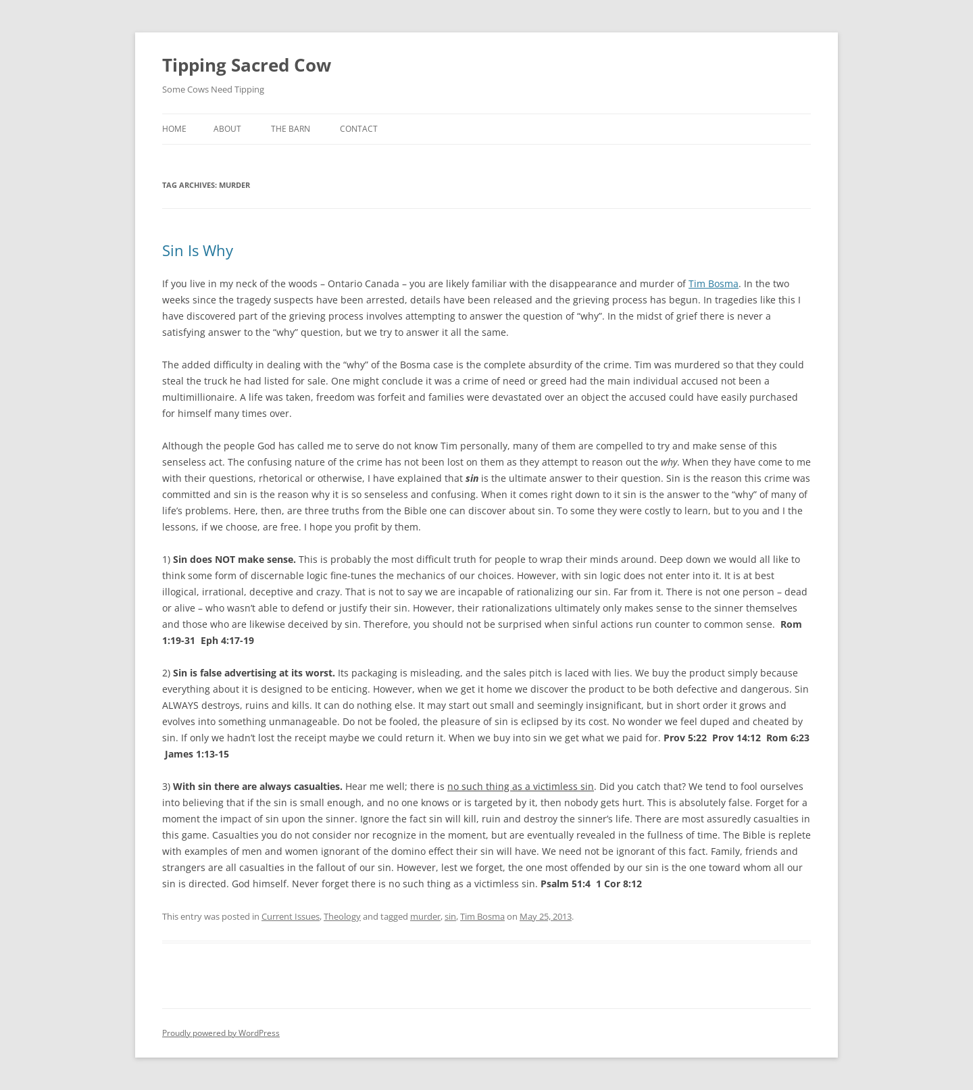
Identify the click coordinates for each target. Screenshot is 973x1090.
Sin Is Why (197, 250)
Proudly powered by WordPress (221, 1033)
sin (450, 916)
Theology (342, 916)
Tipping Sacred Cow (246, 65)
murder (425, 916)
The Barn (290, 128)
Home (174, 128)
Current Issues (290, 916)
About (227, 128)
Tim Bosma (714, 283)
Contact (359, 128)
